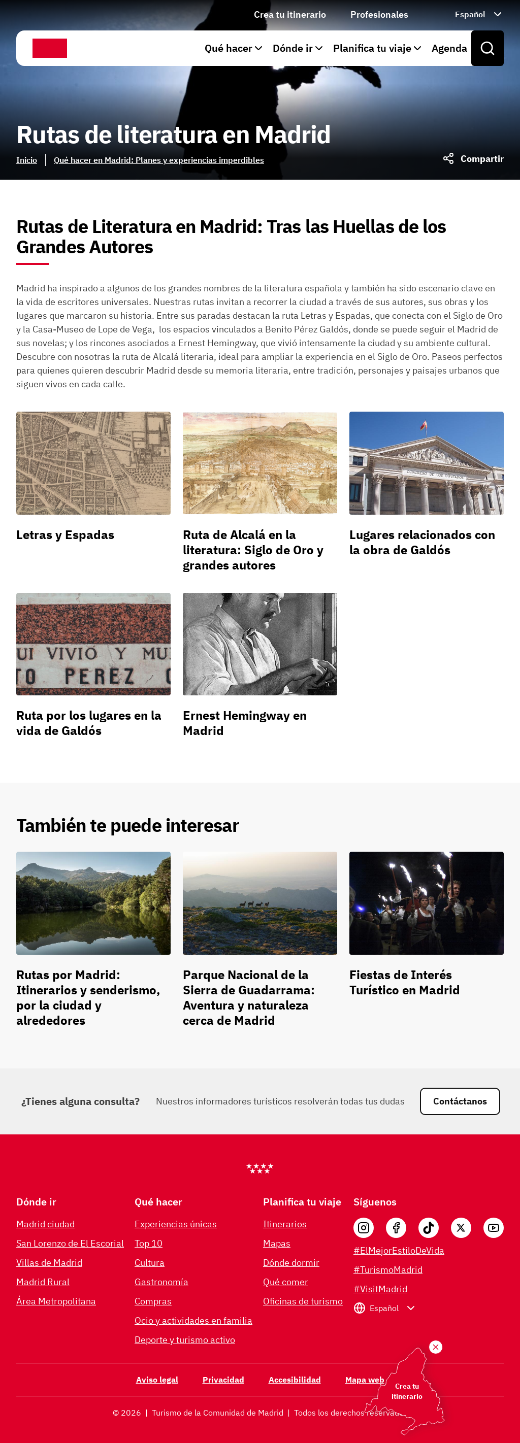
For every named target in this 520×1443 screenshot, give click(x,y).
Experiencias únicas (176, 1224)
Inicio (26, 160)
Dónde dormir (291, 1262)
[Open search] (487, 48)
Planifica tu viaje (378, 48)
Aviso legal (157, 1379)
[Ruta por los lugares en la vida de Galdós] (93, 670)
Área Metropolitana (56, 1301)
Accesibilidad (295, 1379)
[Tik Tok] (428, 1228)
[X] (461, 1228)
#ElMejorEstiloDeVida (398, 1250)
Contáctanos (460, 1101)
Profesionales (379, 14)
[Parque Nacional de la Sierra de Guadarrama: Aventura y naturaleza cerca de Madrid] (260, 944)
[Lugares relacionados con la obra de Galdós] (426, 496)
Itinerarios (285, 1224)
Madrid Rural (43, 1282)
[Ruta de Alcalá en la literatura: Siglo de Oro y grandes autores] (260, 496)
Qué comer (285, 1282)
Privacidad (223, 1379)
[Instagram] (364, 1228)
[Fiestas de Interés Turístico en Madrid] (426, 944)
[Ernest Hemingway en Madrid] (260, 670)
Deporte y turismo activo (185, 1340)
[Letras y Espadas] (93, 496)
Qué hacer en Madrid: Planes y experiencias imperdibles (159, 160)
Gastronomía (161, 1282)
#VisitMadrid (380, 1289)
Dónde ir (299, 48)
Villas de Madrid (49, 1262)
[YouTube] (494, 1228)
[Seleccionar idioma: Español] (468, 14)
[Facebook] (396, 1228)
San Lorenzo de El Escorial (70, 1243)
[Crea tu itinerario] (436, 1347)
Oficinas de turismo (303, 1301)
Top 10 (148, 1243)
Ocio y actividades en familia (193, 1320)
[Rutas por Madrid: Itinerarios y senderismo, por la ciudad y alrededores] (93, 944)
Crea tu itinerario (290, 14)
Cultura (150, 1262)
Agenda (449, 48)
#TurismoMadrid (387, 1270)
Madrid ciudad (45, 1224)
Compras (153, 1301)
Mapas (276, 1243)
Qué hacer (235, 48)
